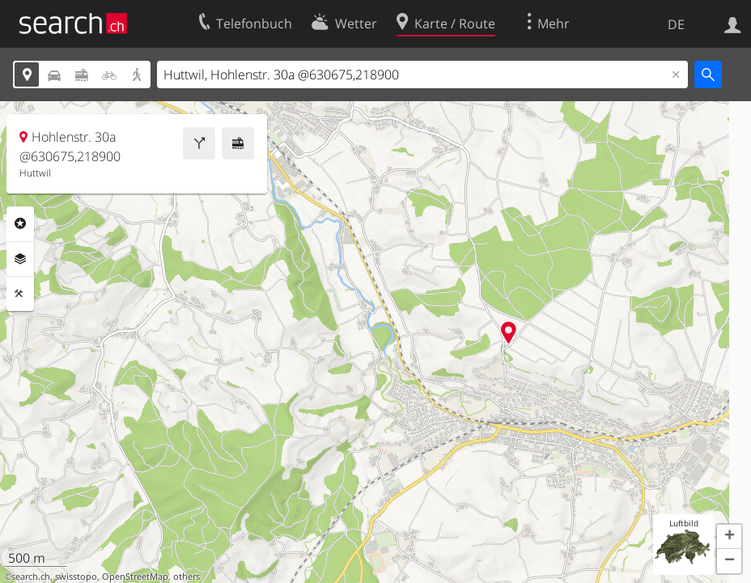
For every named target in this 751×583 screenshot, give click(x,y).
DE (676, 24)
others (186, 576)
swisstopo (76, 576)
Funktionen (20, 294)
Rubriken (20, 223)
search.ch (30, 576)
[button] (729, 537)
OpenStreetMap (135, 576)
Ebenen (20, 259)
